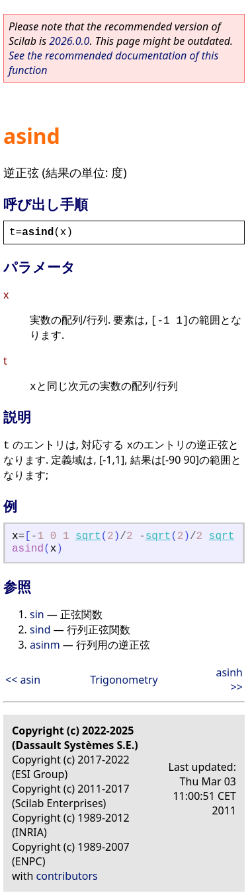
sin (37, 614)
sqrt (88, 536)
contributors (67, 876)
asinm (45, 644)
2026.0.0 (69, 41)
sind (40, 629)
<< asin (22, 679)
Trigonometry (123, 679)
